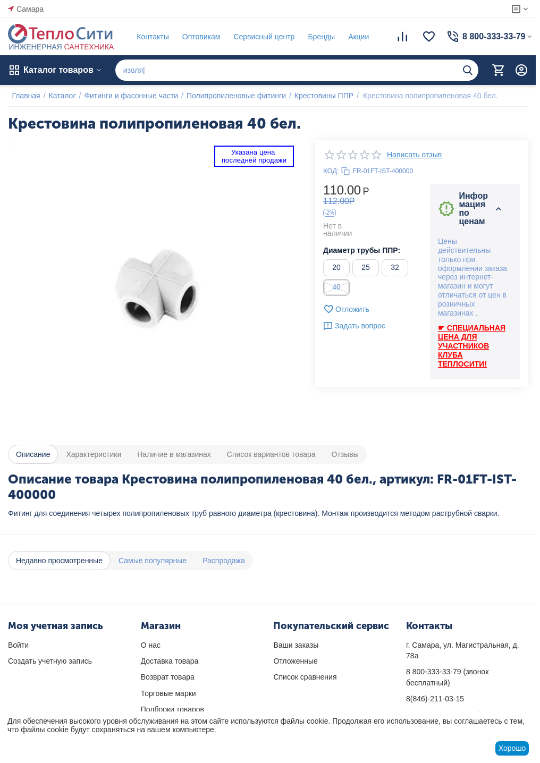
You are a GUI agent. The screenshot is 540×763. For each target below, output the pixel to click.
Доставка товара (170, 661)
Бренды (317, 36)
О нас (151, 645)
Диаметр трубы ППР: (361, 250)
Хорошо (512, 748)
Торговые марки (168, 693)
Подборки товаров (172, 709)
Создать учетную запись (50, 661)
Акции (354, 36)
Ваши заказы (295, 645)
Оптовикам (197, 36)
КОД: (331, 171)
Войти (18, 645)
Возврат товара (168, 677)
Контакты (149, 36)
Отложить (346, 309)
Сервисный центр (260, 36)
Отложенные (295, 661)
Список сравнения (304, 677)
